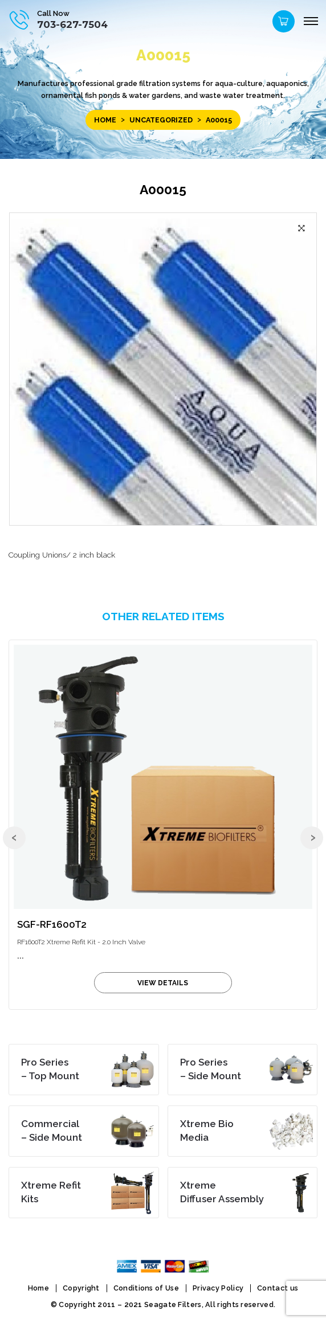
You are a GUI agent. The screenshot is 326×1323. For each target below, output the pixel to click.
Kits (51, 1192)
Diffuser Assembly (222, 1192)
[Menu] (310, 21)
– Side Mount (210, 1069)
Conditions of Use (146, 1288)
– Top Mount (50, 1069)
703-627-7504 (72, 24)
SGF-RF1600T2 (52, 924)
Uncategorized (161, 120)
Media (207, 1130)
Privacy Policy (218, 1288)
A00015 (163, 189)
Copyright (81, 1288)
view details (162, 983)
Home (105, 120)
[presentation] (14, 837)
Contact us (277, 1288)
